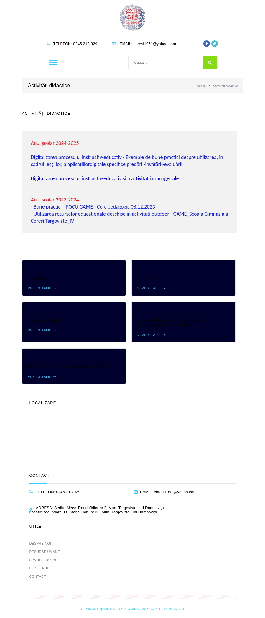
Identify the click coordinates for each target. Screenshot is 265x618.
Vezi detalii (42, 288)
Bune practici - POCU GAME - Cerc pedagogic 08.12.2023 (94, 207)
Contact (37, 576)
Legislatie (39, 568)
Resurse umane (44, 551)
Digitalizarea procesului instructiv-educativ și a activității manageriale (105, 178)
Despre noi (40, 543)
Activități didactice (225, 86)
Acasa (201, 86)
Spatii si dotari (44, 560)
